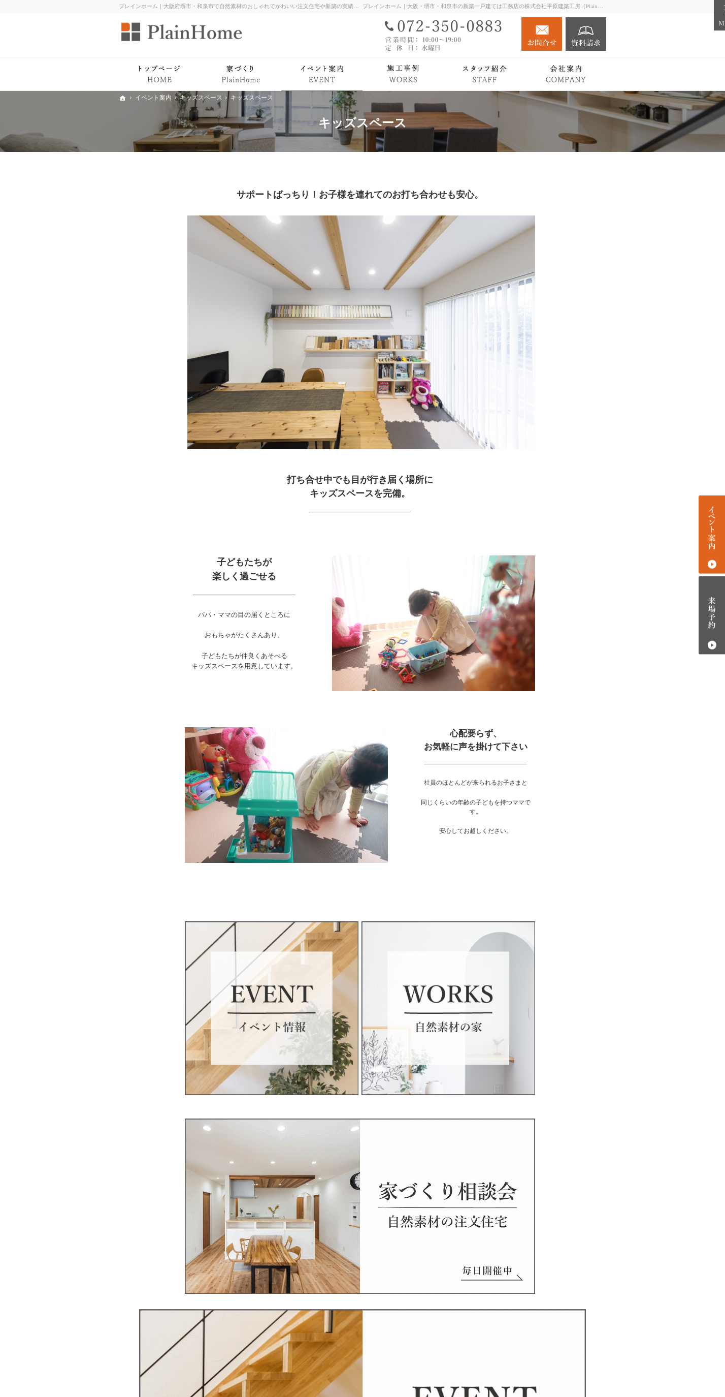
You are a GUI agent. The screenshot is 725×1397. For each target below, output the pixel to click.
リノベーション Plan (530, 616)
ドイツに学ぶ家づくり (542, 515)
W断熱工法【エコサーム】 (549, 387)
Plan (513, 456)
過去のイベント (532, 730)
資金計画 (521, 686)
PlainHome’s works (525, 555)
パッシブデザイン (535, 372)
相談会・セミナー (535, 701)
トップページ (519, 317)
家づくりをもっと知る (533, 421)
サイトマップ (519, 885)
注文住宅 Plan (519, 596)
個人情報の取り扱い (530, 865)
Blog (504, 750)
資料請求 (586, 34)
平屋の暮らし (519, 535)
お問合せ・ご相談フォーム (545, 1334)
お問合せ (541, 34)
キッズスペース (532, 656)
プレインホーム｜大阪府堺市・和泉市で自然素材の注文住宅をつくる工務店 (447, 1373)
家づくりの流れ (532, 485)
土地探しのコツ (532, 716)
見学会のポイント (535, 671)
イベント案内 (519, 636)
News (506, 770)
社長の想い (525, 810)
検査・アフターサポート (546, 501)
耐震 (514, 402)
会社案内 (512, 790)
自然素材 (521, 357)
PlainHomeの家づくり (531, 337)
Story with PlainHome (529, 575)
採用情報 (512, 845)
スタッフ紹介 (528, 825)
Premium (520, 471)
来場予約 (712, 615)
